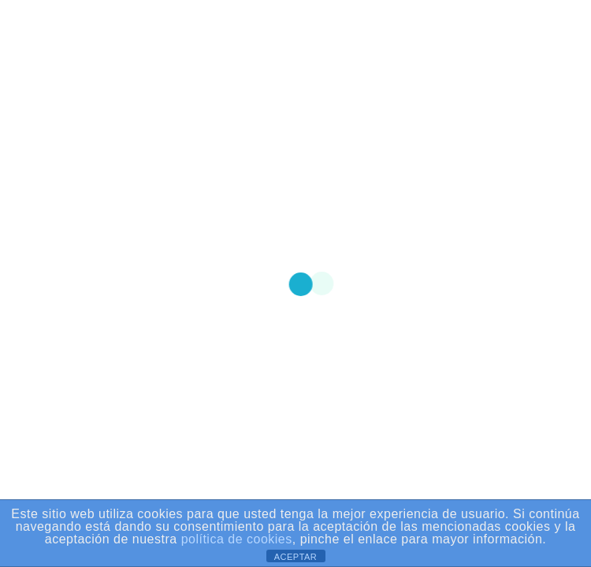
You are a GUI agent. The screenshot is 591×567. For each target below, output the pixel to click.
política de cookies (236, 539)
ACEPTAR (296, 556)
